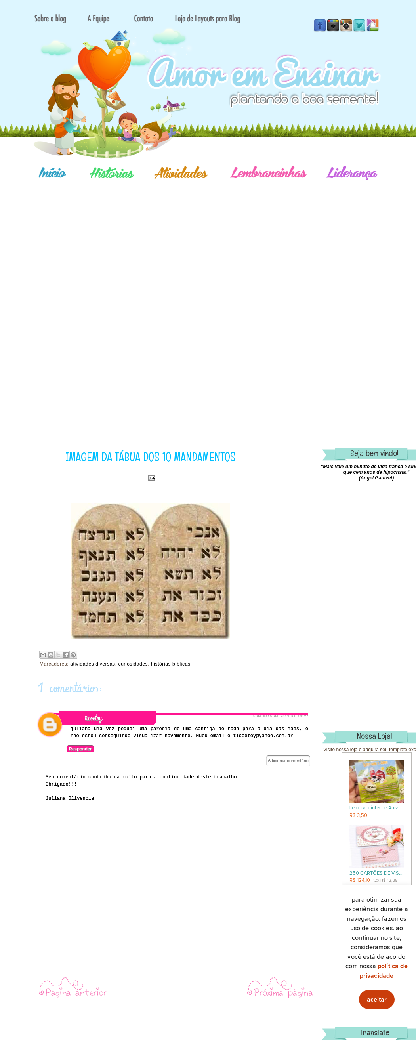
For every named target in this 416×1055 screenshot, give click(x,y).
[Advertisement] (236, 265)
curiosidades (133, 664)
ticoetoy (93, 718)
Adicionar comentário (288, 760)
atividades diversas (92, 664)
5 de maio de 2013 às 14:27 (280, 717)
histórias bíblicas (171, 664)
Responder (80, 748)
